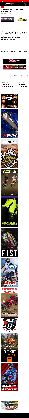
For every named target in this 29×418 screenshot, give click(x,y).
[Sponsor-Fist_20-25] (9, 242)
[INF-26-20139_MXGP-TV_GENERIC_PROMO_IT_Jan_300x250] (9, 101)
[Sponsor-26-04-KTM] (9, 347)
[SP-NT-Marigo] (21, 19)
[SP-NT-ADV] (9, 405)
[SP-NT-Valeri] (7, 19)
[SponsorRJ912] (9, 324)
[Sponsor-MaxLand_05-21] (9, 153)
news (2, 7)
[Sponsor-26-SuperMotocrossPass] (9, 183)
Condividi (2, 27)
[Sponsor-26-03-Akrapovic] (9, 123)
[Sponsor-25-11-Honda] (9, 302)
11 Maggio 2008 (3, 23)
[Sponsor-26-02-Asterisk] (9, 376)
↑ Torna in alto (14, 416)
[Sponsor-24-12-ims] (9, 212)
